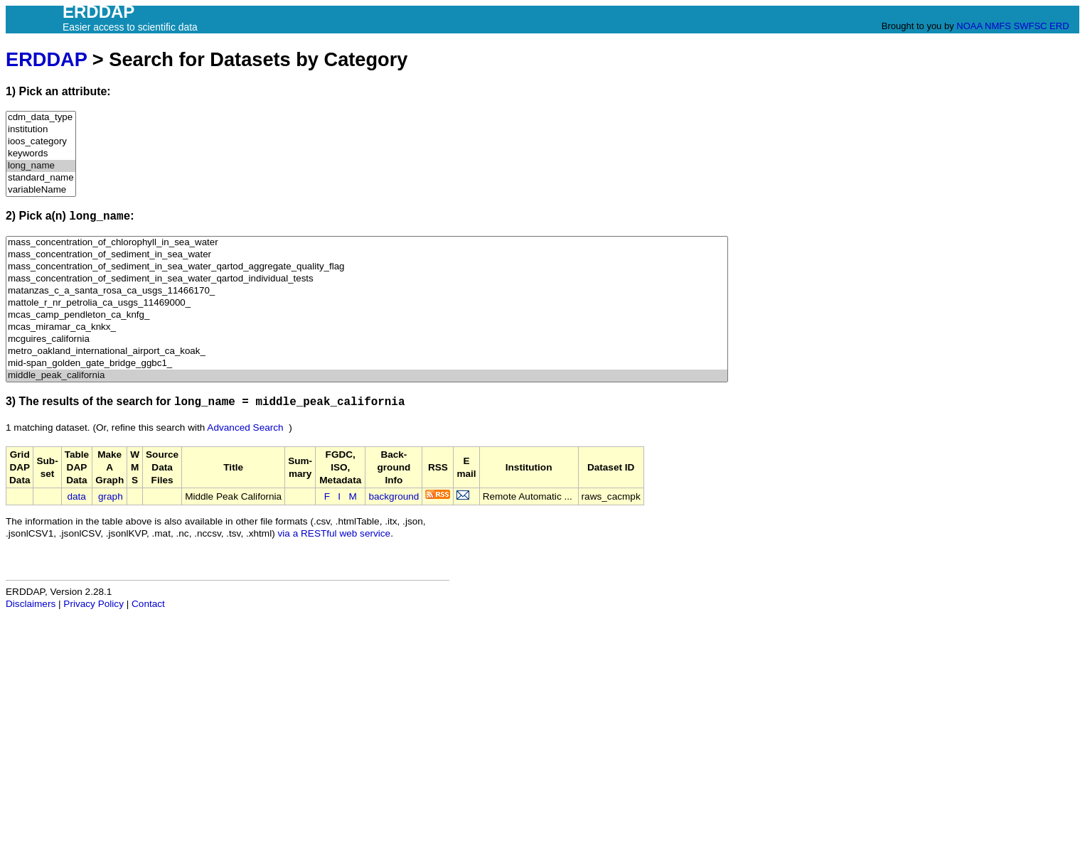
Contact (148, 603)
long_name (40, 166)
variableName (40, 190)
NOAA (969, 26)
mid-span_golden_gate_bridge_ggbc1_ (366, 363)
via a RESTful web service (334, 533)
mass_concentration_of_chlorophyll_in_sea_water (366, 243)
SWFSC (1030, 26)
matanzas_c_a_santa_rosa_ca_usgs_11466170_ (366, 291)
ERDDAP (46, 59)
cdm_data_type (40, 118)
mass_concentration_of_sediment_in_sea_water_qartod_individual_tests (366, 279)
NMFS (998, 26)
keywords (40, 154)
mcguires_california (366, 339)
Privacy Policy (93, 603)
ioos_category (40, 142)
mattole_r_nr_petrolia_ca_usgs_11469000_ (366, 303)
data (76, 496)
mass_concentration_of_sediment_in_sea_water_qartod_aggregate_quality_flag (366, 267)
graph (110, 496)
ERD (1059, 26)
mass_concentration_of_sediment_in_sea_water (366, 255)
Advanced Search (245, 427)
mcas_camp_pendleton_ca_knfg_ (366, 315)
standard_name (40, 178)
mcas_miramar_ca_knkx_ (366, 327)
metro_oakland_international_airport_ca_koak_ (366, 351)
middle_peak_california (366, 376)
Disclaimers (30, 603)
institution (40, 130)
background (393, 496)
